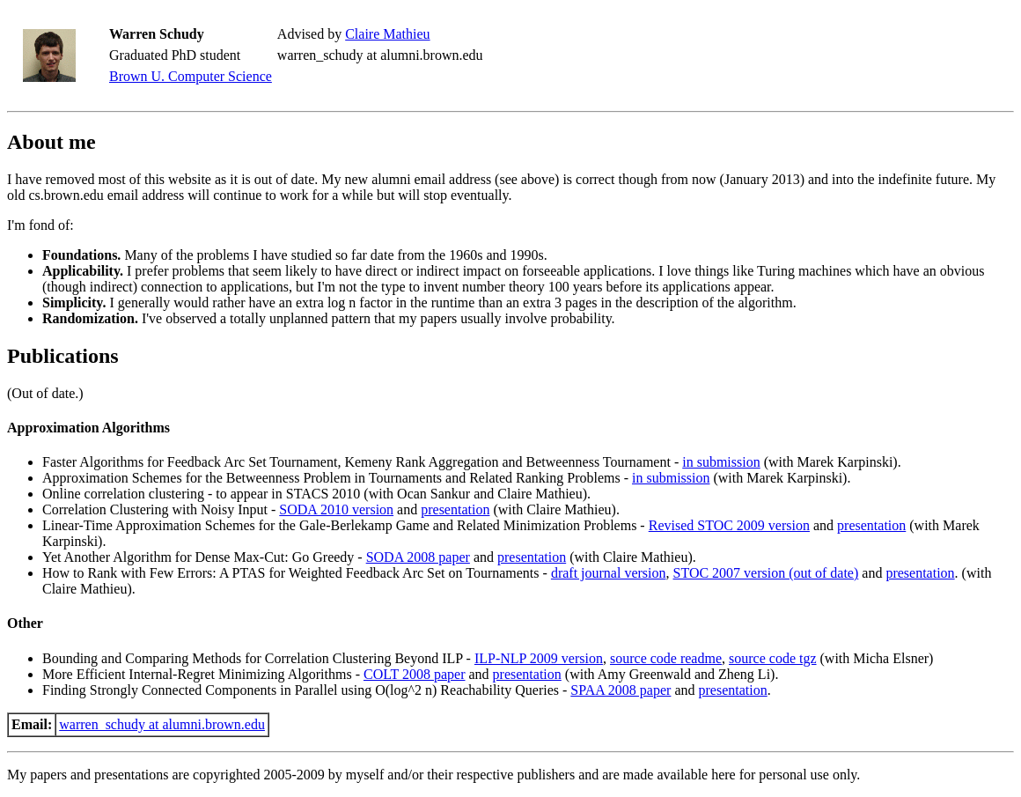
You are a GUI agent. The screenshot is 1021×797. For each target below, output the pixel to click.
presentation (455, 509)
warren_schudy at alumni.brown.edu (162, 724)
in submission (721, 461)
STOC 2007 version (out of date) (766, 572)
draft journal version (608, 572)
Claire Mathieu (387, 33)
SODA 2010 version (336, 509)
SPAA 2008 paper (620, 690)
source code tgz (773, 658)
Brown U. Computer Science (190, 76)
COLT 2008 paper (415, 674)
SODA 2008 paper (418, 557)
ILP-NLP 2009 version (538, 658)
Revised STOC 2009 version (729, 525)
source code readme (666, 658)
